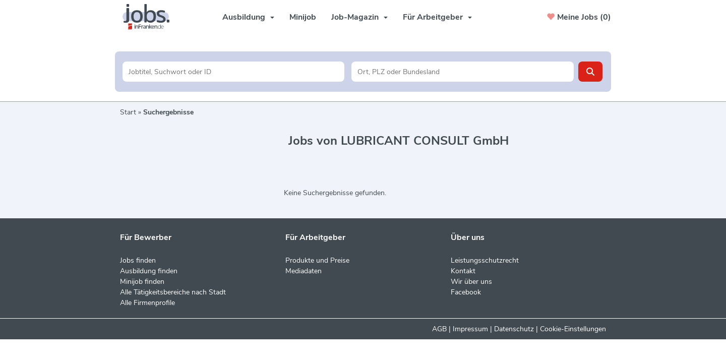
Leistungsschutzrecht (485, 260)
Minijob (302, 17)
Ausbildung (248, 17)
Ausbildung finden (148, 271)
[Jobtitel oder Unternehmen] (234, 72)
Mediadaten (303, 271)
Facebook (466, 292)
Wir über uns (471, 281)
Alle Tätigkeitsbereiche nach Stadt (173, 292)
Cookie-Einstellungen (573, 329)
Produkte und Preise (317, 260)
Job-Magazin (359, 17)
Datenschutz (514, 329)
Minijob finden (142, 281)
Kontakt (463, 271)
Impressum (470, 329)
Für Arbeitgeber (437, 17)
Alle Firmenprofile (147, 303)
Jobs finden (138, 260)
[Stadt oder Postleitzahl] (462, 72)
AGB (439, 329)
